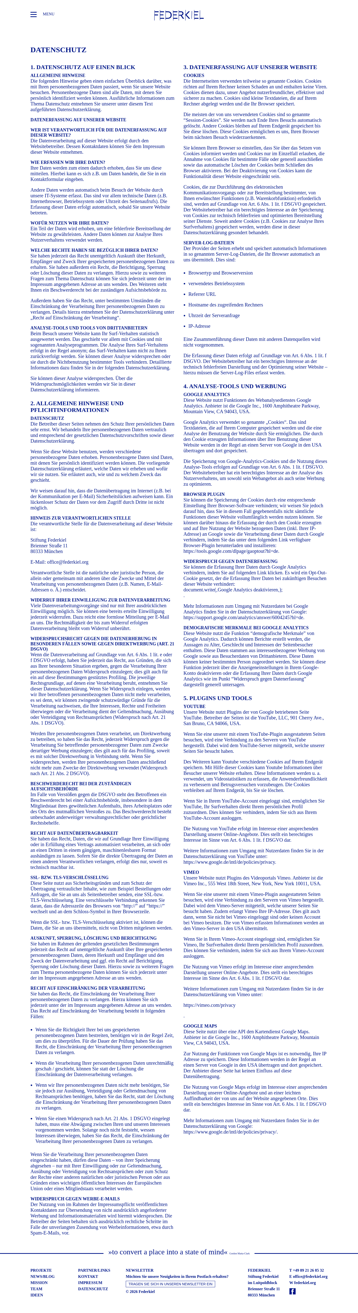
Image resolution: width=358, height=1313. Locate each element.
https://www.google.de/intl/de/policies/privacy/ (230, 1132)
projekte (41, 1270)
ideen (36, 1295)
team (36, 1289)
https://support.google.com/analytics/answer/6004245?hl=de (243, 617)
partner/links (94, 1270)
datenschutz (93, 1289)
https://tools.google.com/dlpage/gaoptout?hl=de (230, 551)
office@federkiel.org (67, 562)
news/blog (42, 1276)
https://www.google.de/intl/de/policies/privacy (229, 862)
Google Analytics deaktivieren (248, 589)
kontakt (88, 1276)
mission (39, 1283)
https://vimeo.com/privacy (209, 1005)
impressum (90, 1283)
